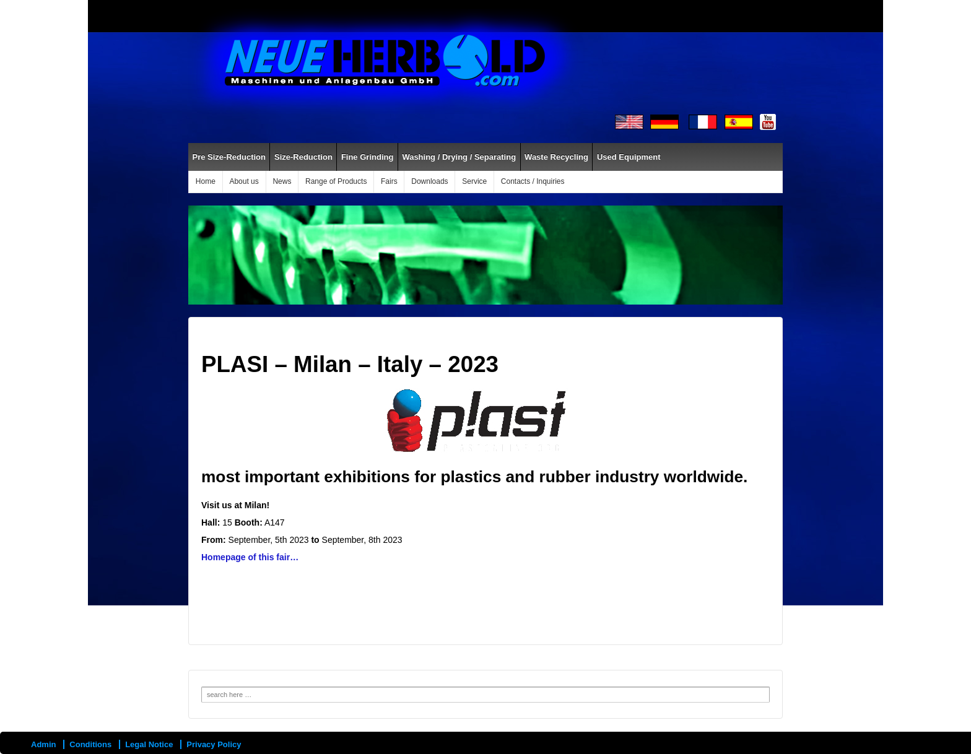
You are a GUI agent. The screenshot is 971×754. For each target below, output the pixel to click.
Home (206, 181)
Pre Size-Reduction (229, 157)
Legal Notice (149, 744)
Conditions (90, 744)
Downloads (429, 181)
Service (474, 181)
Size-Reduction (303, 157)
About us (243, 181)
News (281, 181)
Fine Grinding (367, 157)
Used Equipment (629, 157)
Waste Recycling (556, 157)
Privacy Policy (213, 744)
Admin (43, 744)
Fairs (389, 181)
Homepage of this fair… (249, 557)
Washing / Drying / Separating (459, 157)
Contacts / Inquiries (533, 181)
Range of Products (336, 181)
